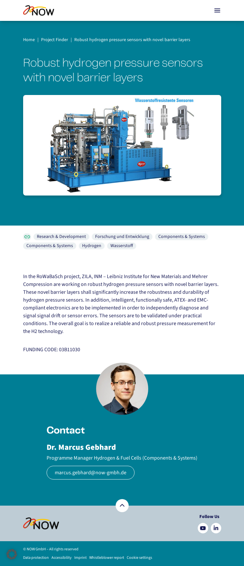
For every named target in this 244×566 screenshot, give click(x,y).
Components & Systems (181, 236)
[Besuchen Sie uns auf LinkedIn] (216, 528)
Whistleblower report (106, 557)
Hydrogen (91, 246)
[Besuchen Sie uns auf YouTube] (203, 528)
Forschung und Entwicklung (122, 236)
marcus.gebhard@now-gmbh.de (90, 472)
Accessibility (61, 557)
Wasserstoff (121, 246)
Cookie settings (139, 557)
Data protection (36, 557)
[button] (11, 554)
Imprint (80, 557)
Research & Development (61, 236)
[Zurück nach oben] (122, 505)
